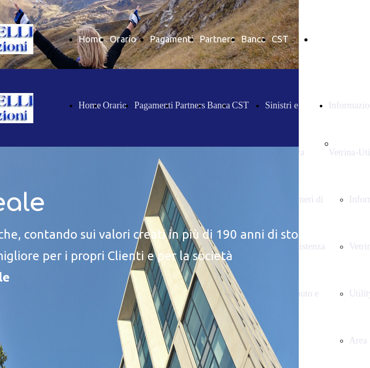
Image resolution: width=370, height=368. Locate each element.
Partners (217, 39)
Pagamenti (171, 39)
